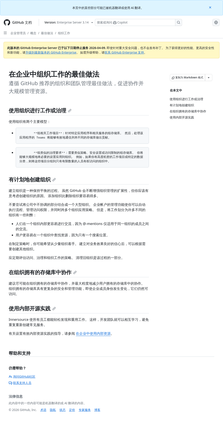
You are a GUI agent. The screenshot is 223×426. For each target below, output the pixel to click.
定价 (72, 410)
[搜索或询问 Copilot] (138, 22)
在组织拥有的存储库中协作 (43, 272)
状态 (62, 410)
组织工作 (64, 33)
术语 (43, 410)
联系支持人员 (20, 383)
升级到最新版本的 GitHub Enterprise (50, 52)
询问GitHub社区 (22, 376)
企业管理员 (18, 33)
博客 (97, 410)
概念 (33, 33)
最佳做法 (47, 33)
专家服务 (85, 410)
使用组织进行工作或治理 (40, 110)
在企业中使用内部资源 (93, 333)
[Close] (210, 7)
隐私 (53, 410)
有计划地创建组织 (32, 179)
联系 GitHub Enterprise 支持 (124, 52)
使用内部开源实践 (32, 308)
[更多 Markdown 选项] (208, 77)
